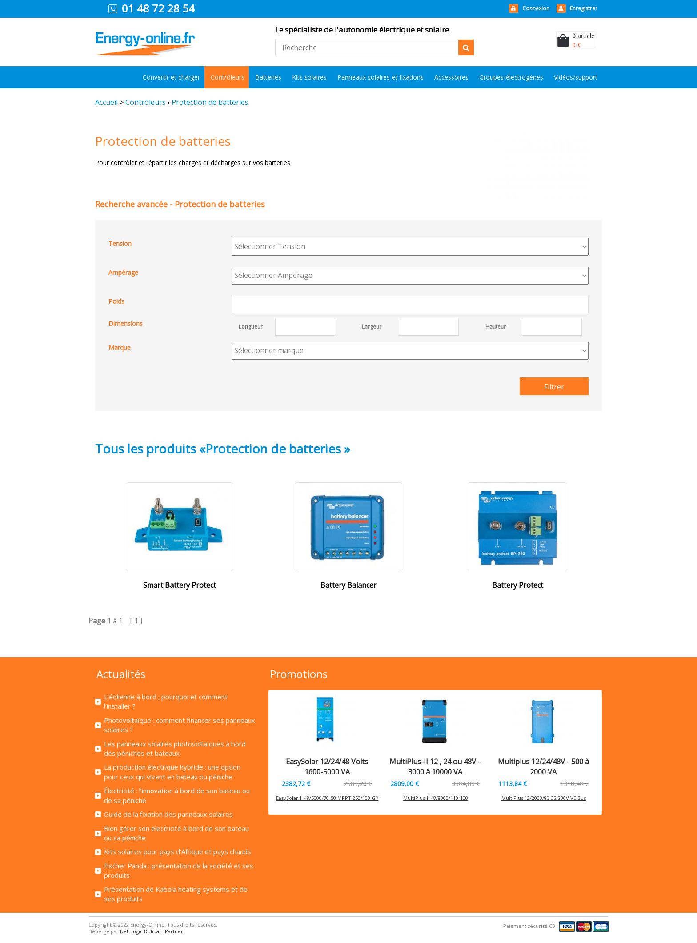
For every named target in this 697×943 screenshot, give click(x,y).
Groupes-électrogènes (511, 77)
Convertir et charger (171, 77)
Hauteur (495, 326)
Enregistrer (583, 8)
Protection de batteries (210, 102)
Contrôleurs (227, 77)
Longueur (250, 326)
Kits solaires (309, 77)
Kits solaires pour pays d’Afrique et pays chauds (177, 851)
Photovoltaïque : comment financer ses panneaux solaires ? (179, 725)
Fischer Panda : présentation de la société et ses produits (178, 870)
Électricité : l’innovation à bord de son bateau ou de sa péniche (177, 795)
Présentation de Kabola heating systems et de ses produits (176, 894)
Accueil (106, 102)
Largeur (371, 326)
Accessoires (451, 77)
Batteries (268, 77)
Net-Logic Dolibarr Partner (151, 931)
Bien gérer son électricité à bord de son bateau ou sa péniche (176, 833)
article (583, 36)
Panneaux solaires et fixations (380, 77)
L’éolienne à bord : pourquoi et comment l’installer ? (166, 701)
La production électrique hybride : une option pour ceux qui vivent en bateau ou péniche (172, 771)
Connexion (535, 8)
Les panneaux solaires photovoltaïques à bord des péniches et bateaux (175, 748)
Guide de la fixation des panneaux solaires (168, 814)
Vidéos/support (575, 77)
